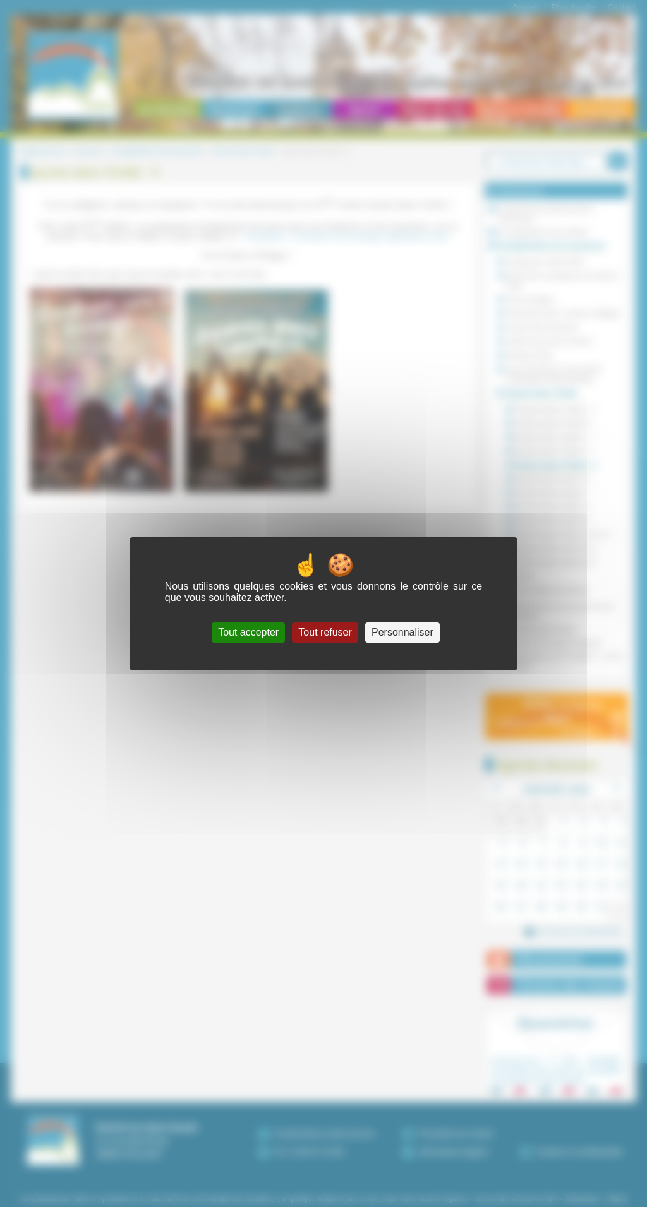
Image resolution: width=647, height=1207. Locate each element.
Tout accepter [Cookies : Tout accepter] (248, 632)
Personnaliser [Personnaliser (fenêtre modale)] (402, 632)
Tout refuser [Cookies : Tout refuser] (324, 632)
